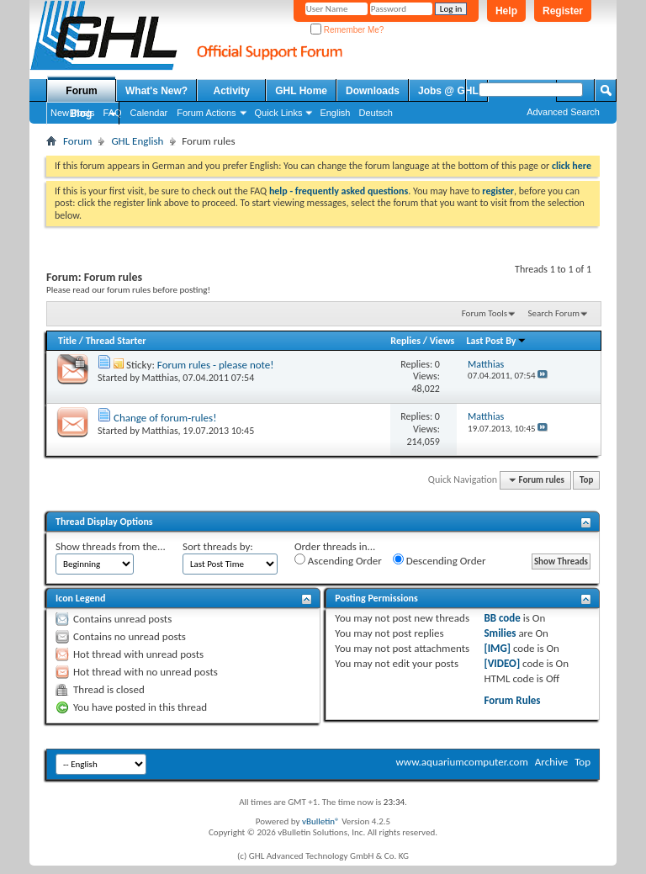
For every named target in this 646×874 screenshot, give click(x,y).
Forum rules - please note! (215, 364)
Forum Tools (484, 313)
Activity (232, 91)
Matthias (160, 378)
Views (442, 341)
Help (506, 11)
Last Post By (497, 341)
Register (563, 11)
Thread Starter (116, 341)
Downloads (373, 91)
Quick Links (279, 113)
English (335, 113)
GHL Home (301, 91)
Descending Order (439, 560)
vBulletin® (321, 821)
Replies (405, 341)
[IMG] (497, 648)
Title (67, 341)
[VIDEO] (502, 663)
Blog (81, 113)
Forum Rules (512, 700)
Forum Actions (206, 113)
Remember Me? (347, 29)
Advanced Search (563, 112)
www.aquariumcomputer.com (461, 761)
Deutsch (375, 113)
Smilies (500, 633)
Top (586, 479)
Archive (551, 761)
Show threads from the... (111, 546)
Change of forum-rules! (165, 417)
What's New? (156, 91)
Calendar (149, 113)
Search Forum (554, 313)
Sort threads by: (218, 546)
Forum (81, 91)
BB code (502, 618)
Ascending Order (338, 560)
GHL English (137, 141)
